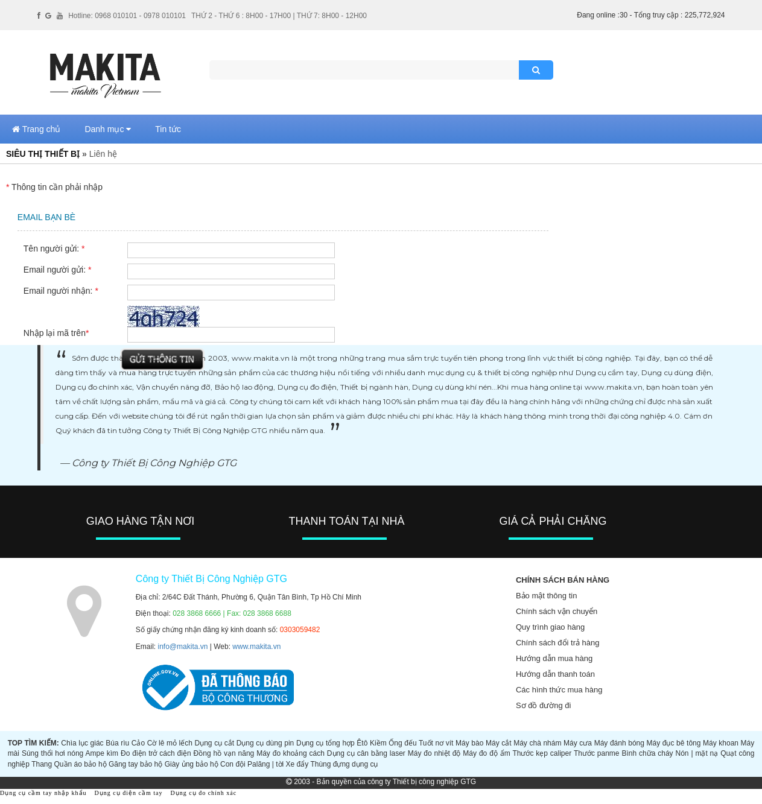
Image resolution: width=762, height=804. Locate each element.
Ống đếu (402, 743)
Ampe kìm (102, 753)
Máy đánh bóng (619, 743)
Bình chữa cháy (647, 753)
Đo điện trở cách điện (156, 753)
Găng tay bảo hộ (135, 764)
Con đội (233, 764)
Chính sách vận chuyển (556, 611)
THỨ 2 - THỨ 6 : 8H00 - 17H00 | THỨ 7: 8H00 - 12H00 (279, 15)
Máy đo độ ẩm (486, 753)
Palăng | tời (265, 764)
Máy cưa (578, 743)
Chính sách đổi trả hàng (558, 642)
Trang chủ (36, 129)
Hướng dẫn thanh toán (555, 674)
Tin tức (168, 129)
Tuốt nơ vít (436, 743)
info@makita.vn (183, 646)
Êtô (362, 743)
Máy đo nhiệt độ (434, 753)
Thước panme (597, 753)
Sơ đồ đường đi (543, 705)
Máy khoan (720, 743)
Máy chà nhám (537, 743)
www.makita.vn (256, 646)
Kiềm (378, 743)
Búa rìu (117, 743)
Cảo (138, 743)
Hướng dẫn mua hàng (554, 658)
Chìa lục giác (82, 743)
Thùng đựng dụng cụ (344, 764)
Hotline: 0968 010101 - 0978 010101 (127, 15)
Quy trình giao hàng (550, 626)
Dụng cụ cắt (215, 743)
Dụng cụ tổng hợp (325, 743)
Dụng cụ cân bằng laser (366, 753)
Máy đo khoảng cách (290, 753)
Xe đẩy (297, 764)
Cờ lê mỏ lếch (169, 743)
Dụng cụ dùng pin (265, 743)
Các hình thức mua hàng (559, 689)
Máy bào (469, 743)
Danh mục (107, 129)
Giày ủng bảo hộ (191, 764)
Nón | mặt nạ (696, 753)
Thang (41, 764)
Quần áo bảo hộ (80, 764)
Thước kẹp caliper (541, 753)
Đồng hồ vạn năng (224, 753)
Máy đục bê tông (674, 743)
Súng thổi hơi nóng (52, 753)
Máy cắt (499, 743)
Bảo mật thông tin (546, 595)
